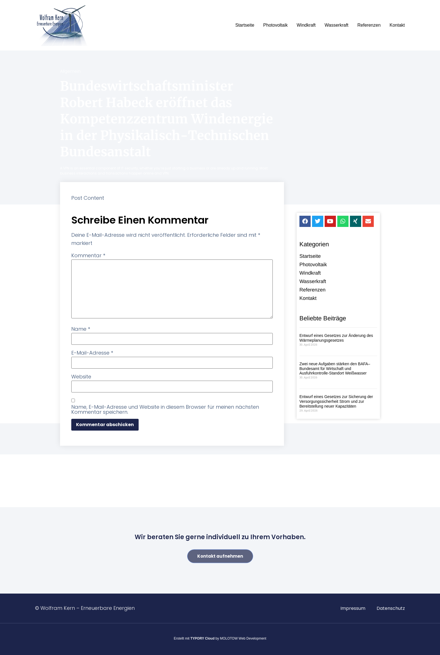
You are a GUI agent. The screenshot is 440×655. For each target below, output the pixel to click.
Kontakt (397, 25)
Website (81, 376)
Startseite (244, 25)
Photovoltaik (275, 25)
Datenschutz (391, 608)
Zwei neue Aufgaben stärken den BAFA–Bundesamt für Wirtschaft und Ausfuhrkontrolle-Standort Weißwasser (334, 369)
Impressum (352, 608)
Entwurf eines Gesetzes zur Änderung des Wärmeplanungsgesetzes (336, 338)
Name (80, 329)
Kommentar (88, 255)
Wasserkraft (337, 25)
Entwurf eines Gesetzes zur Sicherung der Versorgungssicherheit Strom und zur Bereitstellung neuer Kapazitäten (336, 402)
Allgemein (70, 71)
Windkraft (306, 25)
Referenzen (369, 25)
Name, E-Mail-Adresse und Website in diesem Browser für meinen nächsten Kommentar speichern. (165, 410)
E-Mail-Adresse (92, 352)
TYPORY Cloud (203, 638)
